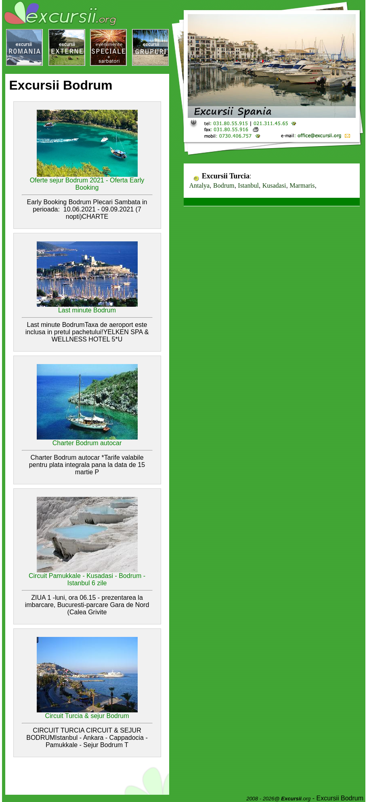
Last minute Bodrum (87, 310)
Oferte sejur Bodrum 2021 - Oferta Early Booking (87, 184)
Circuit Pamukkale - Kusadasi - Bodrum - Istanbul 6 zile (87, 579)
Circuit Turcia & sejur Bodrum (87, 715)
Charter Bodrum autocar (87, 443)
